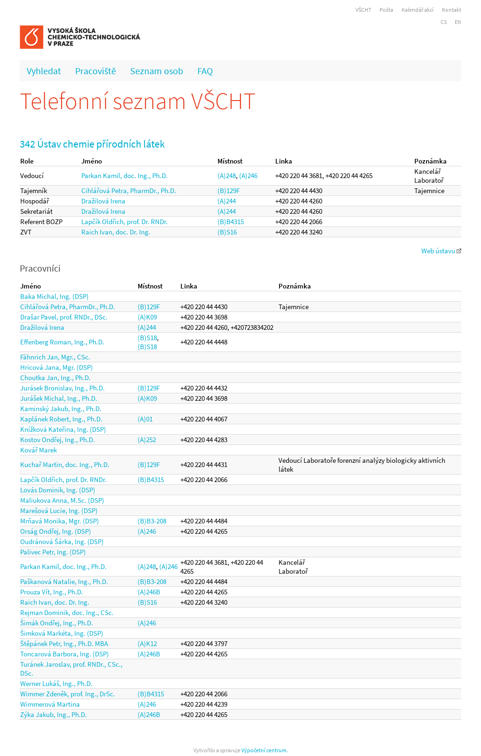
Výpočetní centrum (264, 750)
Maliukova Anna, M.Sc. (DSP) (62, 500)
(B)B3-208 (152, 520)
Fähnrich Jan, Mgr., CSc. (55, 356)
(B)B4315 (230, 221)
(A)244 (226, 200)
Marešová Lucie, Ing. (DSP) (59, 510)
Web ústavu (441, 250)
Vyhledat (44, 71)
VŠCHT (363, 9)
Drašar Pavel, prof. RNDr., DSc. (64, 316)
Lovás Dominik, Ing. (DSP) (57, 489)
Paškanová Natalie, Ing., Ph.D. (64, 581)
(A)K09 (147, 316)
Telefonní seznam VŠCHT (138, 101)
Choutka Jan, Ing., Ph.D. (55, 377)
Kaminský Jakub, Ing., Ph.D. (60, 408)
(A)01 (145, 418)
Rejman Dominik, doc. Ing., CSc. (67, 612)
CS (444, 21)
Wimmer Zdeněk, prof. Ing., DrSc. (67, 693)
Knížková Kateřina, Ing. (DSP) (63, 429)
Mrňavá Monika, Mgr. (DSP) (59, 520)
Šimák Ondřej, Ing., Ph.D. (56, 622)
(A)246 (248, 175)
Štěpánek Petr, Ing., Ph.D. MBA (64, 643)
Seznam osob (156, 71)
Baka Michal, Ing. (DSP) (54, 296)
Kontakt (451, 9)
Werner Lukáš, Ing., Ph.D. (56, 683)
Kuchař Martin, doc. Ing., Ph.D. (64, 464)
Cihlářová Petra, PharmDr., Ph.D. (128, 190)
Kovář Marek (38, 449)
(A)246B (149, 591)
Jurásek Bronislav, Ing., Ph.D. (62, 387)
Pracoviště (95, 71)
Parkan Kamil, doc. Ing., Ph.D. (124, 175)
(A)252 (147, 439)
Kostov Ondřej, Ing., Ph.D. (57, 439)
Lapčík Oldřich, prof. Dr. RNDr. (124, 221)
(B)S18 (147, 337)
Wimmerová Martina (50, 704)
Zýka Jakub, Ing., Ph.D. (53, 714)
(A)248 (226, 175)
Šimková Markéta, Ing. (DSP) (61, 633)
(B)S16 (227, 231)
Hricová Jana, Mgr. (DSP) (56, 367)
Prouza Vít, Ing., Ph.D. (51, 591)
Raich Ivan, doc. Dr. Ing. (115, 231)
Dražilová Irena (103, 200)
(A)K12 (147, 643)
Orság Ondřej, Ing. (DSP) (55, 531)
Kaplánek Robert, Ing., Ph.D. (61, 418)
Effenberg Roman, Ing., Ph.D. (62, 341)
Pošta (386, 9)
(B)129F (228, 190)
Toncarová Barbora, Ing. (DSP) (64, 653)
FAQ (205, 71)
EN (458, 21)
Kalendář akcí (418, 9)
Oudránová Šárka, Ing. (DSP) (62, 541)
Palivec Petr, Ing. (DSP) (53, 551)
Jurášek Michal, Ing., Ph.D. (58, 398)
